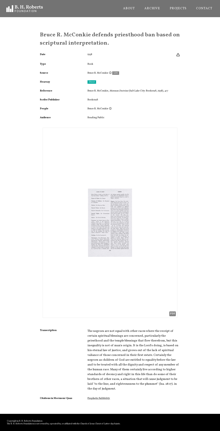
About (129, 8)
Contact (204, 8)
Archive (152, 8)
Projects (178, 8)
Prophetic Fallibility (98, 398)
